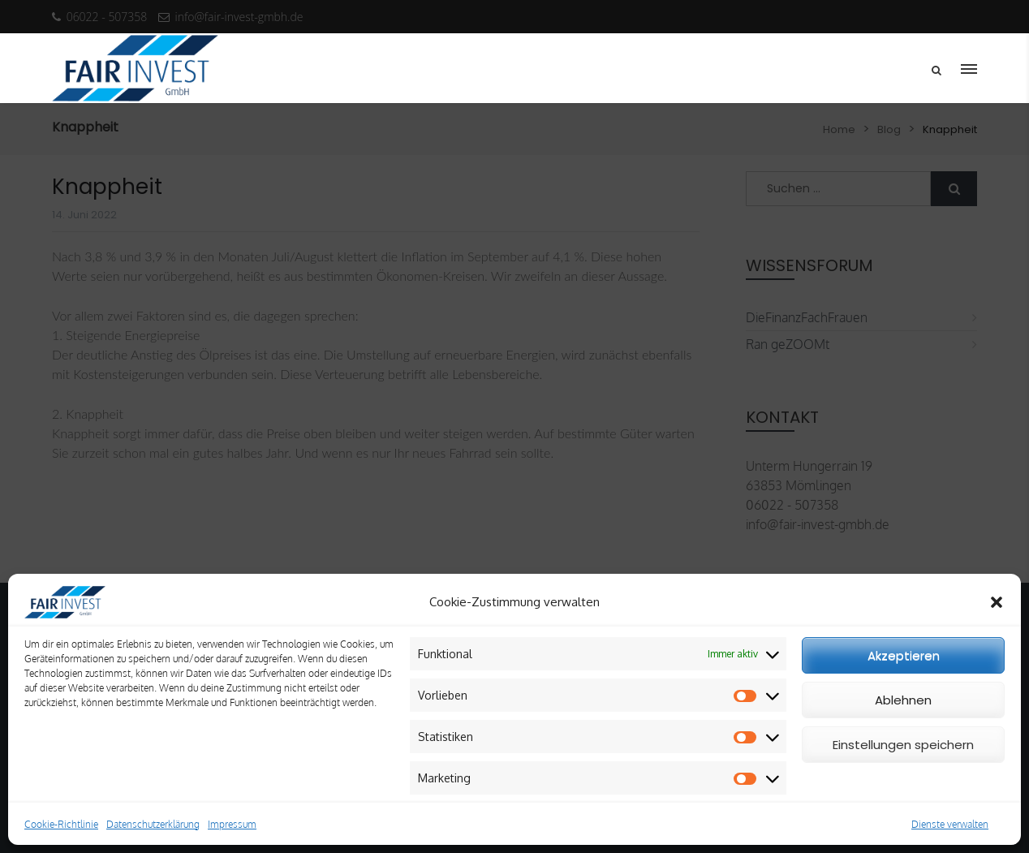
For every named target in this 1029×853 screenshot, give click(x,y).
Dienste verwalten (949, 824)
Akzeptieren (904, 655)
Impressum (232, 824)
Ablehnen (903, 700)
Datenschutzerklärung (153, 824)
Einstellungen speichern (903, 744)
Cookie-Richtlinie (61, 824)
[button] (996, 602)
